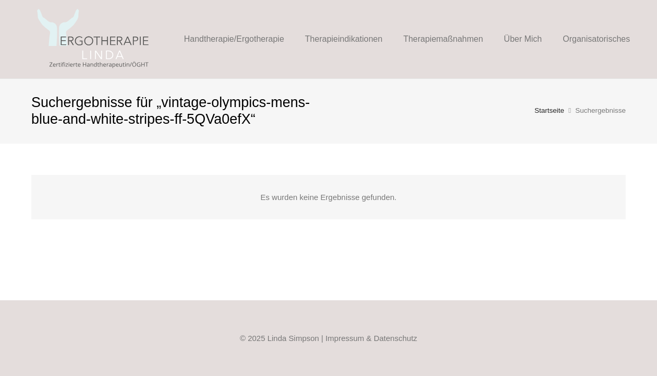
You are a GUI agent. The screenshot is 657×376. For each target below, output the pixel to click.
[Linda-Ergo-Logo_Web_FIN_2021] (93, 39)
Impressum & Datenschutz (371, 338)
